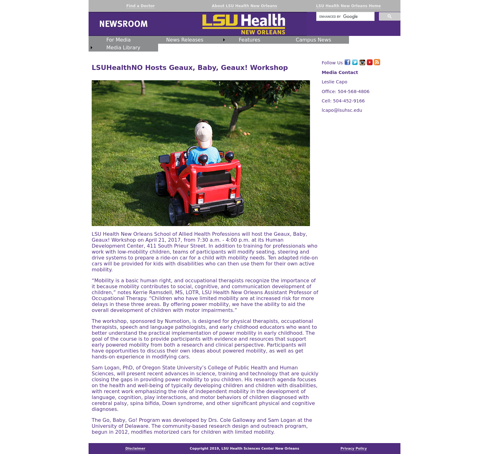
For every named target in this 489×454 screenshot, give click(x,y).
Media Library (123, 48)
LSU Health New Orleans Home (348, 6)
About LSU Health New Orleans (244, 6)
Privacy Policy (354, 449)
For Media (118, 40)
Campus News (313, 40)
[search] (344, 16)
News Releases (184, 40)
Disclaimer (135, 449)
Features (249, 40)
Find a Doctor (140, 6)
